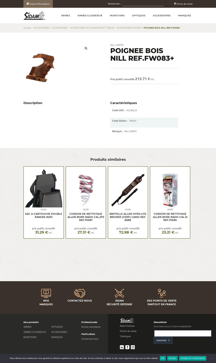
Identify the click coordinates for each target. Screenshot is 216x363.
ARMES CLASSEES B (90, 15)
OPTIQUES (138, 15)
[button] (86, 48)
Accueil (27, 27)
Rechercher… (115, 3)
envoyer (161, 340)
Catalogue (125, 336)
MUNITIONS (117, 15)
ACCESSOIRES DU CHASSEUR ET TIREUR (92, 27)
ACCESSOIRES (162, 15)
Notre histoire (127, 326)
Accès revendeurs (91, 326)
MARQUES (184, 15)
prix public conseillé (43, 230)
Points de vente (183, 3)
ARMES (65, 15)
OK (162, 358)
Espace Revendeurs (38, 3)
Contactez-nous (89, 338)
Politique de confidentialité (193, 358)
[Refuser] (212, 358)
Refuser (172, 358)
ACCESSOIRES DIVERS (129, 27)
